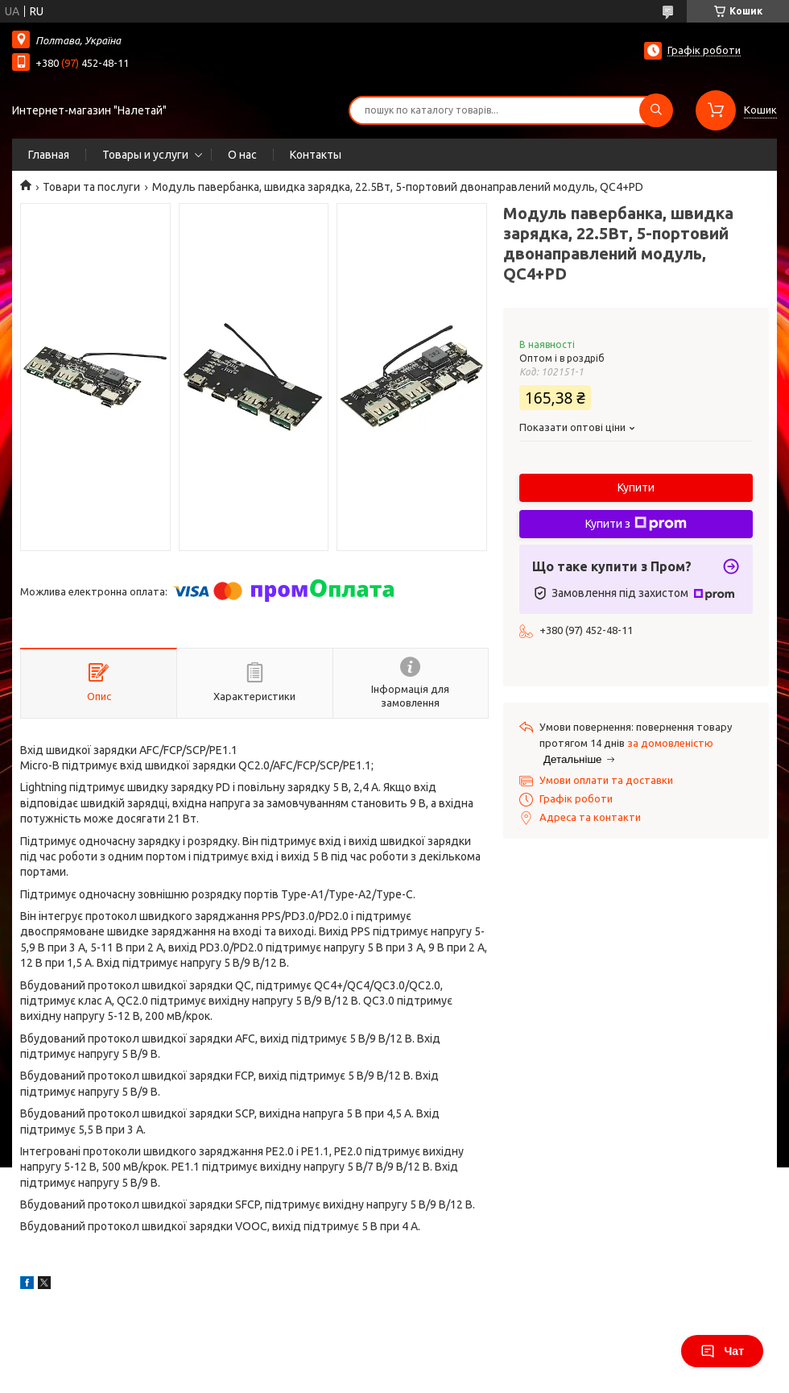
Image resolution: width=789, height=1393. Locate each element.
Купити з (636, 523)
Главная (48, 154)
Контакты (315, 154)
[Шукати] (656, 110)
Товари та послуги (91, 186)
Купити (636, 487)
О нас (242, 154)
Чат (722, 1351)
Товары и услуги (145, 154)
